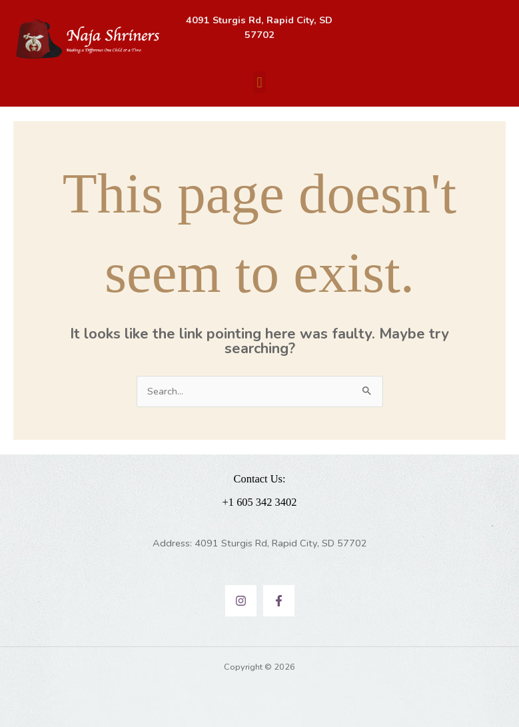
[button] (259, 82)
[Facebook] (278, 600)
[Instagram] (241, 600)
